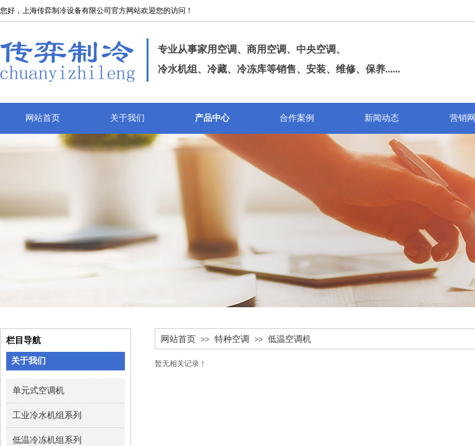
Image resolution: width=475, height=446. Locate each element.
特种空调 (232, 339)
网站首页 (178, 339)
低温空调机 (289, 339)
